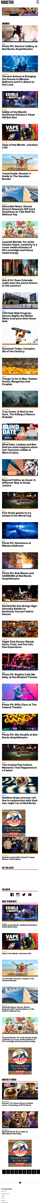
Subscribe (3, 1191)
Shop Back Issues (5, 1193)
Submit (2, 1196)
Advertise (3, 1200)
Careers (3, 1198)
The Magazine (6, 1189)
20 (34, 1172)
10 (29, 1172)
